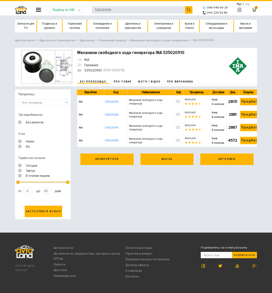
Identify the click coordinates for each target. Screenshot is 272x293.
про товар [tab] (123, 81)
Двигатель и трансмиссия (133, 26)
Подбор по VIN (66, 9)
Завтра (30, 171)
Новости (59, 264)
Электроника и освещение (163, 26)
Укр (247, 4)
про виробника (180, 81)
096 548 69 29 (215, 7)
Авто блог (60, 270)
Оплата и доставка (138, 248)
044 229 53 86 (214, 12)
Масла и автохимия (245, 26)
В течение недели (38, 176)
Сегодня (31, 165)
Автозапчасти (63, 248)
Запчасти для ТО (25, 26)
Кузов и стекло (189, 26)
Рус (239, 4)
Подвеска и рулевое (49, 26)
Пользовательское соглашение (147, 259)
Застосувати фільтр (43, 211)
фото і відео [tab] (149, 81)
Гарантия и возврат (139, 253)
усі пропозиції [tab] (93, 81)
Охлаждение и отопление (102, 26)
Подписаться (244, 255)
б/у (28, 146)
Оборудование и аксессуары (216, 26)
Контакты (132, 276)
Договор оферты (137, 265)
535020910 (112, 101)
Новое (30, 141)
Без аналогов (34, 122)
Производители (65, 276)
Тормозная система (74, 26)
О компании (133, 271)
